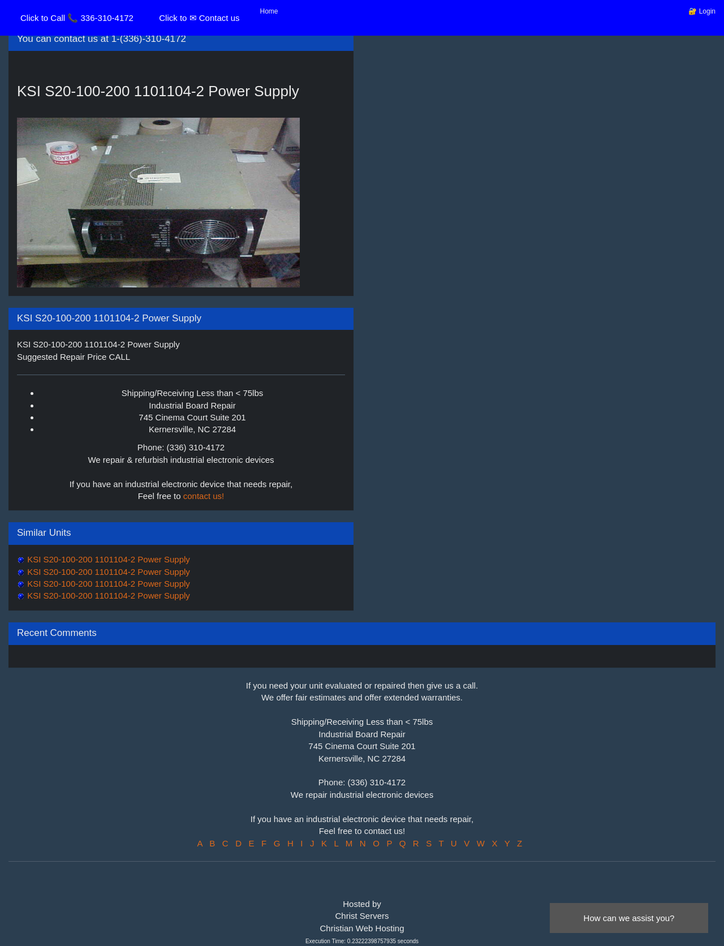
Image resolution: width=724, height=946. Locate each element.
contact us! (204, 496)
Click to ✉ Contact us (199, 18)
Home (269, 11)
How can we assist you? (629, 918)
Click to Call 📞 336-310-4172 (76, 18)
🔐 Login (702, 11)
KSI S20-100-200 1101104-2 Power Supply (107, 559)
